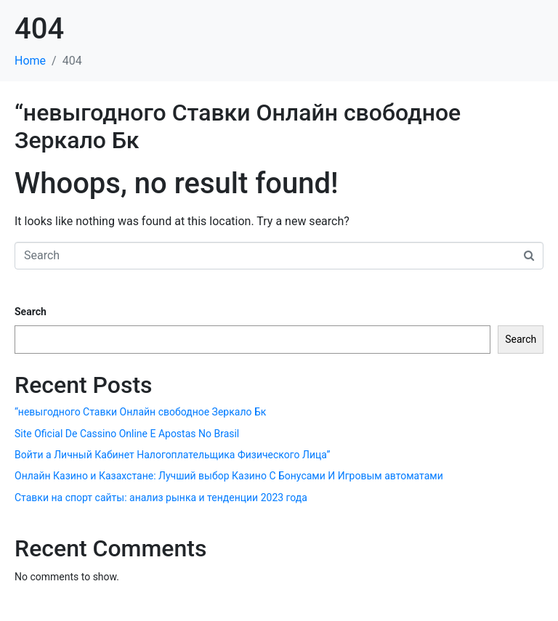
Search (30, 311)
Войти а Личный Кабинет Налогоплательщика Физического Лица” (172, 454)
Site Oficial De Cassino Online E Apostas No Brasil (127, 433)
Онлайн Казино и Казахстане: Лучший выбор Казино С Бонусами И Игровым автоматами (229, 476)
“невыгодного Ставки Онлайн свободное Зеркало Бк (140, 412)
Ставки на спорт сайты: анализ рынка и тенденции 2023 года (161, 497)
